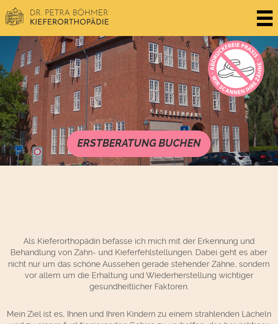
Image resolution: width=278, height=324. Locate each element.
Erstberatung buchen (139, 143)
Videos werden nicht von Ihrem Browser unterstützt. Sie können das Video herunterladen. (139, 101)
